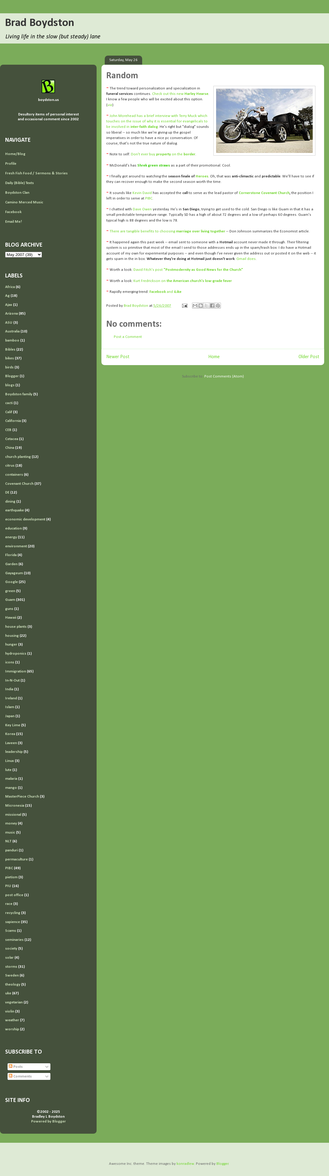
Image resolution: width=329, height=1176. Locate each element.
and (165, 292)
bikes (9, 358)
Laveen (11, 743)
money (11, 823)
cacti (9, 403)
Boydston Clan (17, 193)
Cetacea (11, 439)
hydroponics (15, 654)
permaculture (16, 859)
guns (9, 609)
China (9, 448)
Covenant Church (19, 484)
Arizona (11, 314)
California (13, 421)
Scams (10, 931)
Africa (10, 287)
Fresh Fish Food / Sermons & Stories (36, 173)
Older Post (309, 357)
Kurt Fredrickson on (182, 281)
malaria (11, 779)
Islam (9, 707)
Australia (12, 331)
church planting (18, 457)
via (109, 105)
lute (8, 770)
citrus (9, 466)
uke (8, 993)
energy (11, 537)
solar (9, 958)
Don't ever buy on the (163, 154)
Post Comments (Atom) (224, 376)
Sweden (12, 975)
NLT (8, 841)
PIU (8, 886)
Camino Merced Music (24, 202)
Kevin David (142, 193)
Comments (20, 1076)
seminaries (14, 940)
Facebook (13, 212)
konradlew (185, 1164)
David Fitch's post (188, 270)
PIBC (148, 198)
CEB (8, 430)
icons (9, 662)
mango (11, 788)
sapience (12, 922)
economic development (25, 519)
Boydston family (18, 394)
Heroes (202, 176)
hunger (11, 644)
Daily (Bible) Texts (19, 183)
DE (7, 492)
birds (9, 367)
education (13, 528)
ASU (8, 323)
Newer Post (117, 357)
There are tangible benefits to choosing (167, 231)
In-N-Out (12, 680)
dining (10, 502)
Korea (10, 734)
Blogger (12, 376)
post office (14, 895)
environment (16, 546)
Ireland (11, 698)
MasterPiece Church (22, 797)
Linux (9, 761)
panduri (11, 850)
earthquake (14, 510)
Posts (16, 1067)
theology (12, 984)
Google (11, 582)
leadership (14, 752)
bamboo (12, 340)
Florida (11, 555)
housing (12, 636)
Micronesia (14, 806)
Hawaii (10, 618)
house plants (16, 627)
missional (13, 815)
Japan (9, 716)
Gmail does (246, 259)
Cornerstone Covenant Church (264, 193)
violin (9, 1011)
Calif (8, 412)
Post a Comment (128, 337)
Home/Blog (15, 154)
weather (12, 1020)
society (11, 949)
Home (214, 357)
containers (14, 475)
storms (11, 967)
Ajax (8, 305)
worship (12, 1029)
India (9, 689)
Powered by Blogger (48, 1121)
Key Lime (12, 725)
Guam (10, 600)
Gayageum (14, 573)
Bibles (10, 350)
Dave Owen (142, 209)
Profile (10, 164)
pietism (11, 877)
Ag (7, 296)
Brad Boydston (39, 23)
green (10, 591)
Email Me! (13, 222)
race (8, 904)
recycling (12, 913)
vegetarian (14, 1002)
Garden (11, 564)
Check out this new (180, 94)
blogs (9, 385)
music (10, 832)
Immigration (15, 671)
